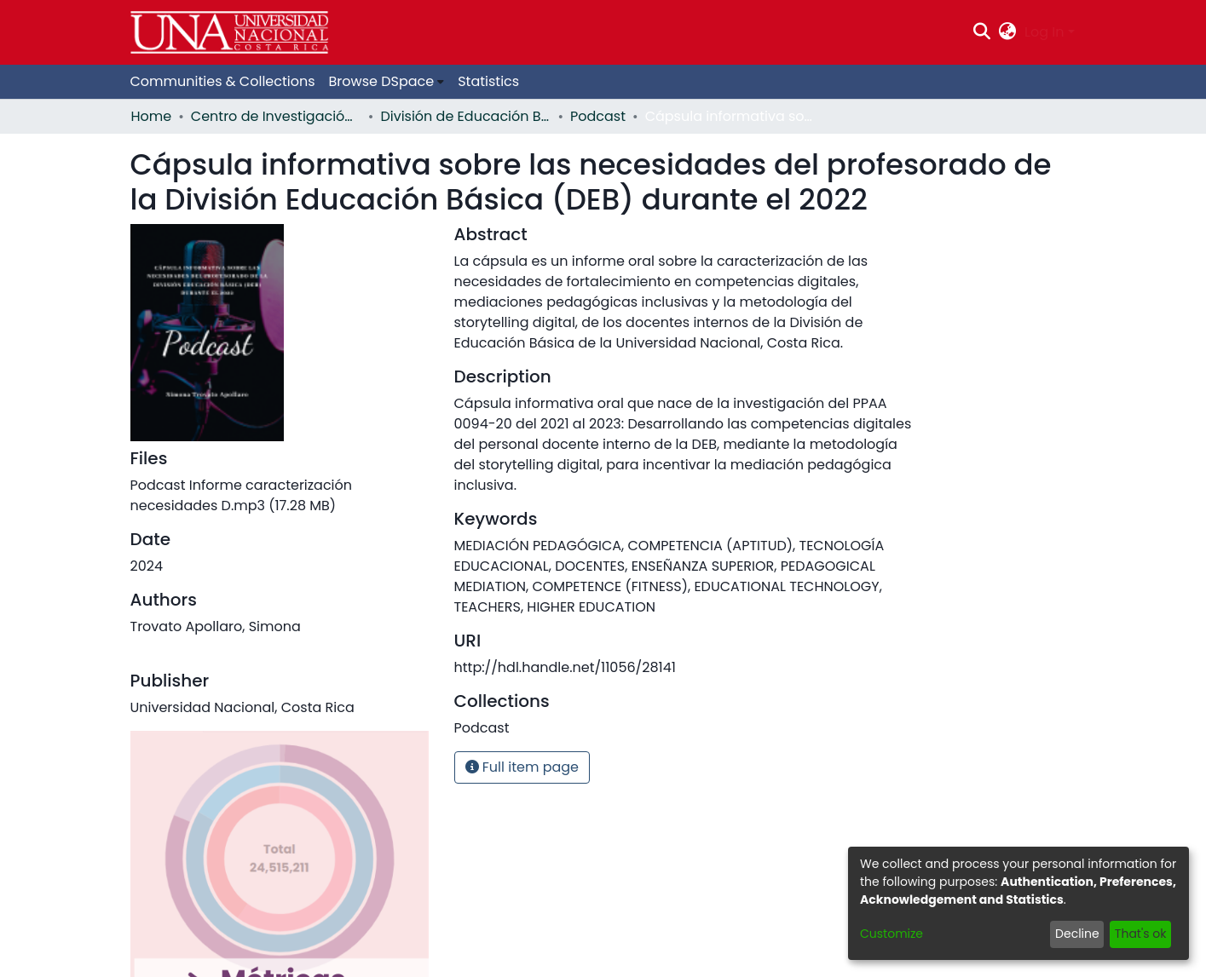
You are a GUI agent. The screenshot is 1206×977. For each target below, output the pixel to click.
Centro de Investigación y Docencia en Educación (276, 116)
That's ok (1141, 933)
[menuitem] (1007, 32)
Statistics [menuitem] (488, 81)
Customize (891, 933)
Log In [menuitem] (1044, 32)
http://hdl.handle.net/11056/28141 (565, 667)
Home (151, 116)
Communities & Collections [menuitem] (222, 81)
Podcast (598, 116)
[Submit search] (981, 32)
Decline (1077, 933)
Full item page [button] (522, 767)
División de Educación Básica (465, 116)
